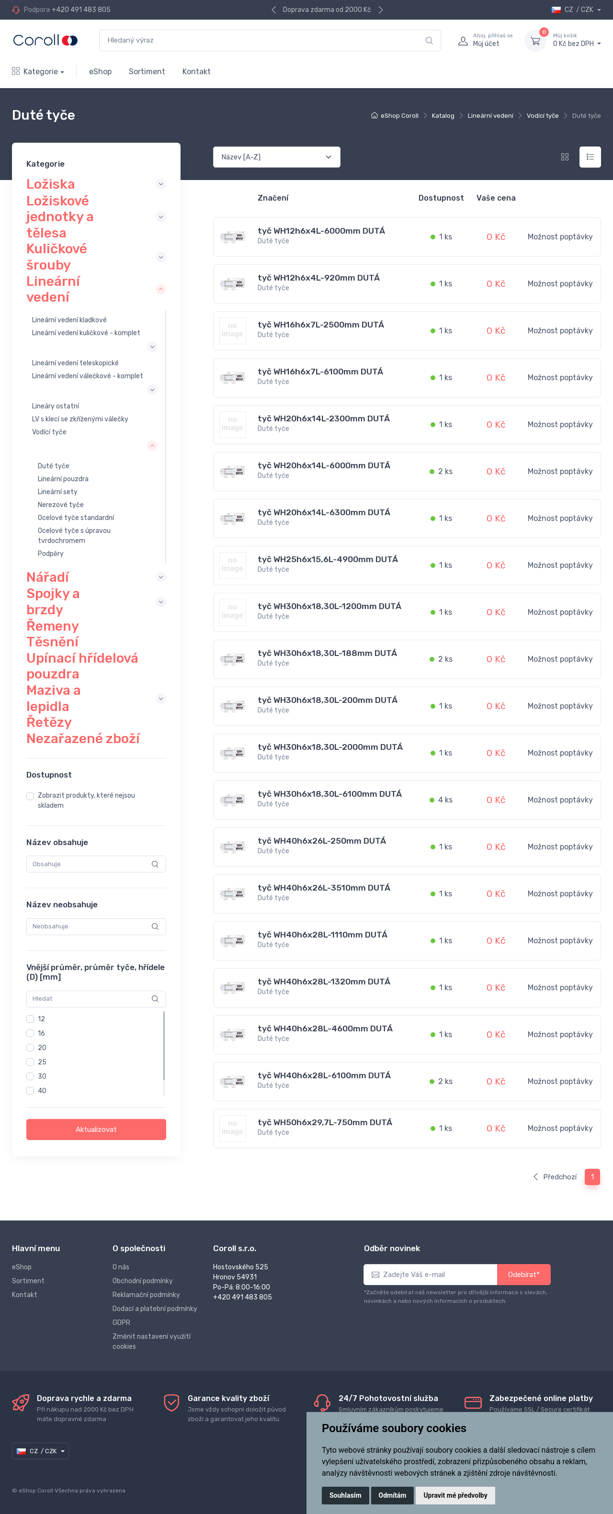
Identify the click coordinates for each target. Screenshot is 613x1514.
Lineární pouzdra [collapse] (63, 479)
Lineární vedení (490, 115)
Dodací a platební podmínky (155, 1309)
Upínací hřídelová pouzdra (82, 666)
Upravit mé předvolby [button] (455, 1495)
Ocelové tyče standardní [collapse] (76, 518)
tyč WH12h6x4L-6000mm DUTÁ (321, 231)
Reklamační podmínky (146, 1295)
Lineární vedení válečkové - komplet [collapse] (87, 376)
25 (42, 1062)
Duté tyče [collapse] (53, 466)
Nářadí (47, 577)
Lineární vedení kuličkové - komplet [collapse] (86, 332)
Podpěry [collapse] (51, 554)
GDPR (121, 1323)
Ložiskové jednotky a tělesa (60, 216)
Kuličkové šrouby (56, 257)
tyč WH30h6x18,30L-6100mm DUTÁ (330, 794)
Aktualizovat (96, 1129)
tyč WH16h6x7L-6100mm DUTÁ (320, 371)
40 (42, 1090)
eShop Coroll (400, 115)
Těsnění (52, 642)
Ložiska (50, 184)
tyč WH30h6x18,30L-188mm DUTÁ (327, 653)
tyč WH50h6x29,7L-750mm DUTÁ (325, 1122)
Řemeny (52, 625)
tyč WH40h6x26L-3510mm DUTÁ (324, 888)
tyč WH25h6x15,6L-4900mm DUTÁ (328, 559)
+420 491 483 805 (81, 10)
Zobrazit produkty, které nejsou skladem (86, 800)
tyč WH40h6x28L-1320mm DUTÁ (324, 981)
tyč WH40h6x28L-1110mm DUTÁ (322, 934)
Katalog (443, 115)
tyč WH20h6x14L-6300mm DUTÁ (324, 512)
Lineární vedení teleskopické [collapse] (75, 363)
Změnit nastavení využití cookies (152, 1342)
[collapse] (131, 183)
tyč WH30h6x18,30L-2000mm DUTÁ (330, 747)
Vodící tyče (543, 115)
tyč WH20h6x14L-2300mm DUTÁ (324, 418)
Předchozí (554, 1177)
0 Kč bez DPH (577, 40)
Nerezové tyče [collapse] (61, 505)
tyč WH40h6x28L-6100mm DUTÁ (324, 1075)
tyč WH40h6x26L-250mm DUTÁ (322, 841)
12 (41, 1019)
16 (41, 1033)
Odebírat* (524, 1274)
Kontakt (196, 71)
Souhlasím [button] (345, 1495)
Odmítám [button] (393, 1495)
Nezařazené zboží (83, 738)
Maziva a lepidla (53, 698)
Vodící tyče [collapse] (49, 432)
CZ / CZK (573, 10)
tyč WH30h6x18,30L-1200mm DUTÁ (329, 606)
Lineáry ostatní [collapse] (55, 406)
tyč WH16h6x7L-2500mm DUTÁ (321, 324)
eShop (100, 71)
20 (42, 1047)
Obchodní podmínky (143, 1281)
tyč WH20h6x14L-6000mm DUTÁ (324, 465)
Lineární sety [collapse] (58, 492)
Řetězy (49, 722)
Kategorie (35, 71)
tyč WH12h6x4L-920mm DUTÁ (319, 277)
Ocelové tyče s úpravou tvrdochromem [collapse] (74, 536)
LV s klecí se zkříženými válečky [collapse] (80, 419)
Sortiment (147, 71)
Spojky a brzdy (53, 602)
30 (42, 1076)
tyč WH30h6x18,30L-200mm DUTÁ (327, 700)
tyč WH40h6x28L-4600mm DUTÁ (325, 1028)
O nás (121, 1267)
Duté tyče (273, 241)
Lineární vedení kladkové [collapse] (69, 320)
